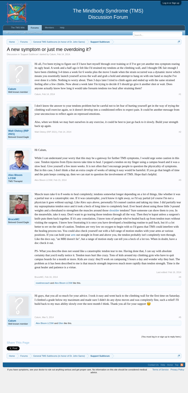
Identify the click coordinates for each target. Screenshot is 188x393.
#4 (180, 293)
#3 (180, 196)
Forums (35, 28)
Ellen (60, 339)
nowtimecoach (43, 299)
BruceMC (13, 235)
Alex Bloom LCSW (15, 193)
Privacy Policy (177, 386)
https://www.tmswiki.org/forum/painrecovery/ (43, 56)
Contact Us (153, 381)
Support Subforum (29, 70)
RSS (181, 381)
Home (170, 381)
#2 (180, 148)
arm (73, 251)
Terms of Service (160, 386)
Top (176, 381)
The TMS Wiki (18, 27)
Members (49, 27)
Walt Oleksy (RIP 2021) (18, 149)
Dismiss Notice (178, 51)
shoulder (114, 226)
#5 (180, 333)
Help (62, 27)
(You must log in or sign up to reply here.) (161, 353)
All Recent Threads (33, 33)
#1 (180, 110)
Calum (53, 70)
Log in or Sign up (171, 3)
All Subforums (13, 33)
